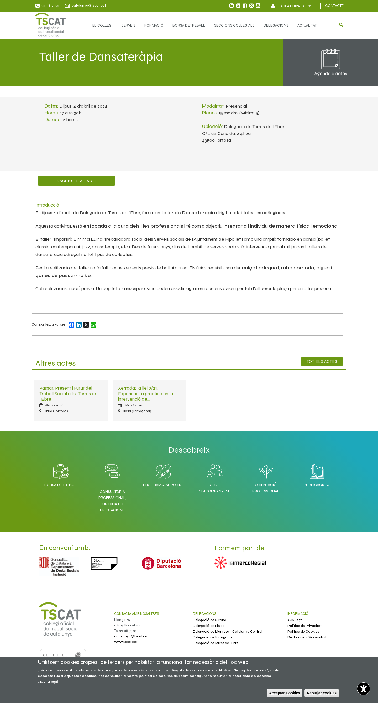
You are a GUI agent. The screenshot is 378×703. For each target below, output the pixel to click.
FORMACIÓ (154, 25)
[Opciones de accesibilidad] (363, 688)
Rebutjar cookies (322, 693)
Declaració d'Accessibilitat (308, 637)
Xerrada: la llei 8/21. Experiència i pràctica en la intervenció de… (145, 393)
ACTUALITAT (307, 25)
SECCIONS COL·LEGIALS (234, 25)
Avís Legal (295, 620)
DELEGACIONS (276, 25)
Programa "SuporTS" (163, 474)
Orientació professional (265, 477)
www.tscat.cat (126, 641)
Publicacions (317, 474)
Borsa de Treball (61, 474)
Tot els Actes (322, 361)
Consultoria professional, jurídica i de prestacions (112, 500)
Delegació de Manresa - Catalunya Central (227, 631)
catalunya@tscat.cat (89, 5)
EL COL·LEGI (102, 25)
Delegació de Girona (209, 620)
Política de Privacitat (304, 625)
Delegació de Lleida (209, 625)
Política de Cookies (303, 631)
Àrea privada (293, 8)
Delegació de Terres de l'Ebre (215, 643)
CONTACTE (334, 5)
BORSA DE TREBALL (188, 25)
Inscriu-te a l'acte (76, 181)
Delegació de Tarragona (212, 637)
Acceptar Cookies (284, 693)
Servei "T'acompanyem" (214, 477)
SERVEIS (128, 25)
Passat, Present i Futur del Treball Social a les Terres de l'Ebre (68, 393)
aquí (54, 682)
